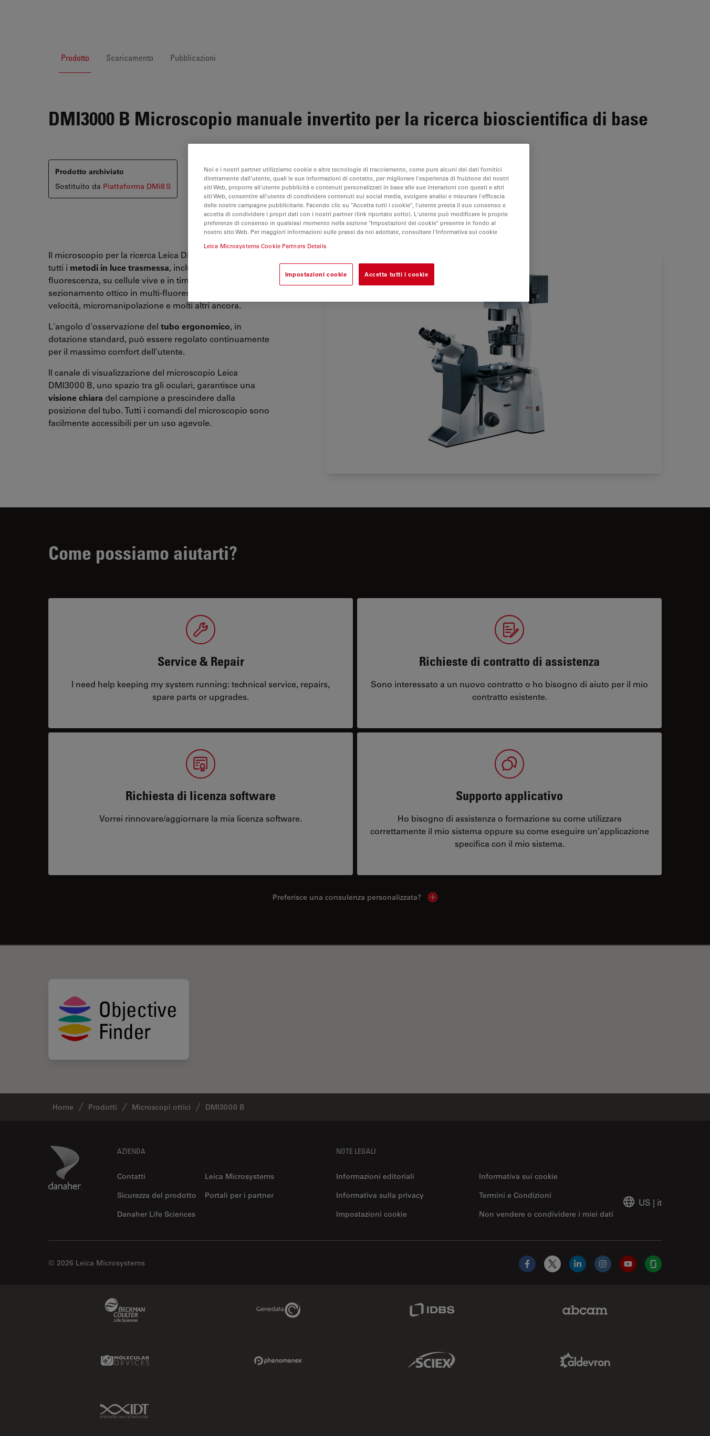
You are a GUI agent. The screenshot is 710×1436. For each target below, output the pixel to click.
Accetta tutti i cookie (396, 274)
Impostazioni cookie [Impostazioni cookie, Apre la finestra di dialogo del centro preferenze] (316, 274)
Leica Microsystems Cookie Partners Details (265, 246)
